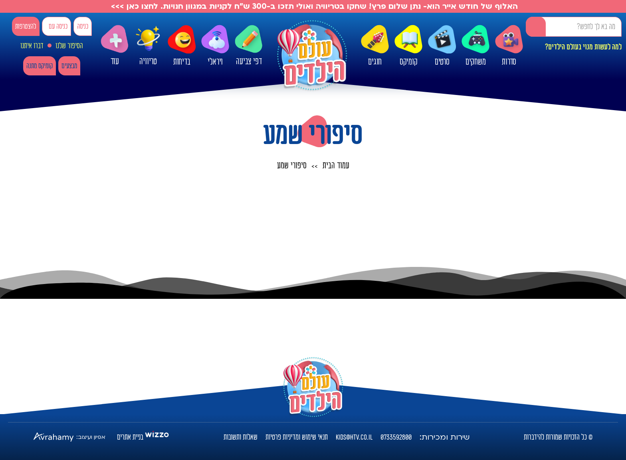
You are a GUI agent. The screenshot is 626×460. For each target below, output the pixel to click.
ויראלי (215, 46)
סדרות (509, 46)
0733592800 (396, 437)
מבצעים (69, 66)
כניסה (82, 26)
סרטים (442, 46)
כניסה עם (58, 26)
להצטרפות (25, 26)
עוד (115, 46)
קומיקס (408, 46)
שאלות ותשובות (241, 437)
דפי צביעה (249, 46)
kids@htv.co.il (354, 437)
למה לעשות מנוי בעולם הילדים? (583, 47)
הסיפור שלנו (69, 46)
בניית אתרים (130, 437)
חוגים (375, 46)
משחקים (475, 46)
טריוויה (148, 45)
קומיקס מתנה (39, 66)
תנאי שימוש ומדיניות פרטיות (296, 437)
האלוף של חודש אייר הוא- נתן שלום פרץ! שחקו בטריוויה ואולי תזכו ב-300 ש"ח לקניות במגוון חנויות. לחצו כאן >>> (313, 6)
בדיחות (182, 46)
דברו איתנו (32, 46)
